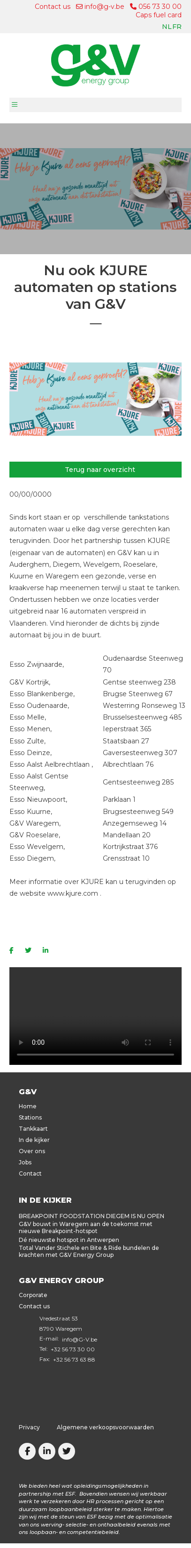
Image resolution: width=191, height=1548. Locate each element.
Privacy (29, 1427)
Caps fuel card (159, 15)
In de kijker (34, 1139)
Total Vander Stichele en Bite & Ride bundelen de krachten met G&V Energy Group (89, 1251)
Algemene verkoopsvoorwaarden (105, 1427)
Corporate (33, 1294)
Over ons (32, 1151)
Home (28, 1106)
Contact (30, 1173)
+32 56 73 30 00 (73, 1349)
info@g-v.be (100, 6)
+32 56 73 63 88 (74, 1359)
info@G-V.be (79, 1339)
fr (177, 26)
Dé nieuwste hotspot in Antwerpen (69, 1239)
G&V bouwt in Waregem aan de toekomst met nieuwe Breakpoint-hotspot (86, 1227)
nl (166, 26)
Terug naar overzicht (100, 469)
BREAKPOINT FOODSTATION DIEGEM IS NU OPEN (91, 1216)
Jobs (25, 1162)
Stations (30, 1117)
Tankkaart (33, 1128)
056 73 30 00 (156, 6)
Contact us (52, 6)
